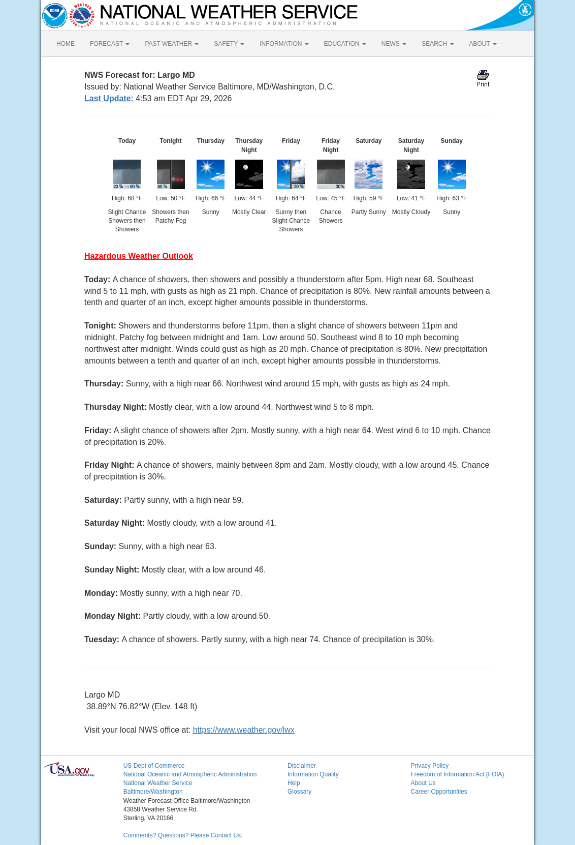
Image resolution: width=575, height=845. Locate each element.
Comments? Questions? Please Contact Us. (183, 835)
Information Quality (313, 774)
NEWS (393, 43)
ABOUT (483, 43)
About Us (422, 783)
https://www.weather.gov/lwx (244, 730)
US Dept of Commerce (154, 765)
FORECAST (110, 43)
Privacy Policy (429, 765)
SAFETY (229, 43)
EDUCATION (345, 43)
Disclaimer (301, 765)
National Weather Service (158, 783)
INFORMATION (284, 43)
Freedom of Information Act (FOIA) (457, 774)
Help (293, 783)
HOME (65, 43)
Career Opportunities (438, 791)
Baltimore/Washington (153, 791)
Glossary (299, 791)
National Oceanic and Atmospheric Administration (190, 774)
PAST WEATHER (172, 43)
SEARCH (438, 43)
